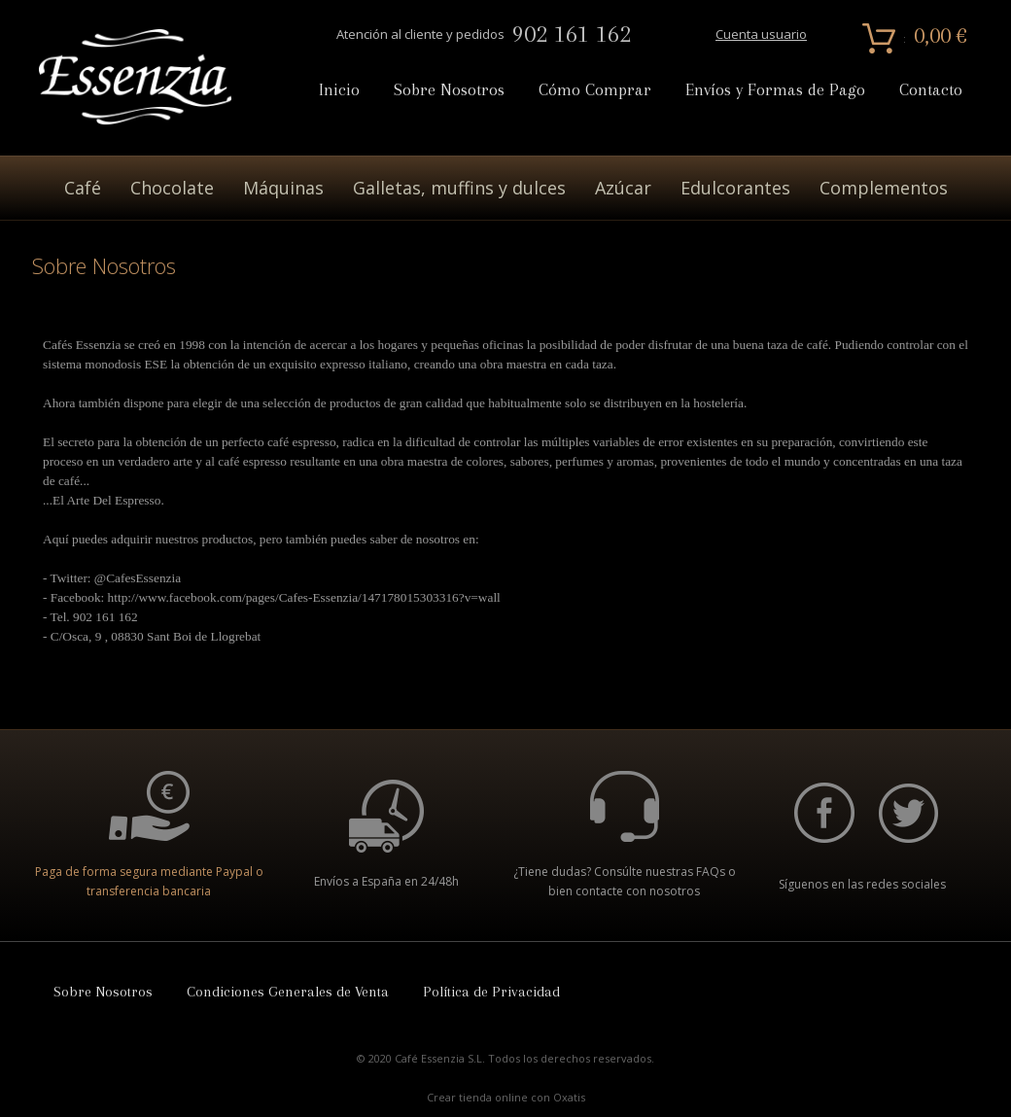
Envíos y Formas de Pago (775, 90)
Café (82, 187)
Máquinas (283, 187)
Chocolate (172, 187)
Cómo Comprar (595, 90)
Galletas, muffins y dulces (459, 187)
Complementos (883, 187)
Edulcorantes (735, 187)
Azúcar (623, 187)
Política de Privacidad (491, 991)
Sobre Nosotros (449, 90)
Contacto (930, 90)
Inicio (339, 90)
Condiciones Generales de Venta (288, 991)
